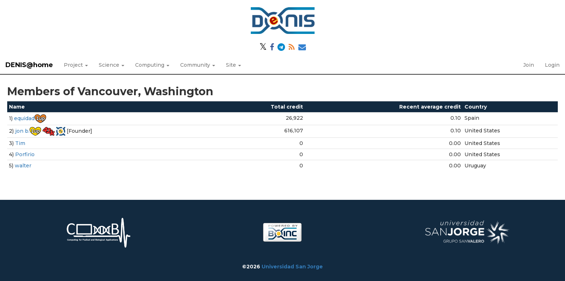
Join (528, 65)
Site (233, 65)
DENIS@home (29, 65)
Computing (152, 65)
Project (76, 65)
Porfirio (25, 154)
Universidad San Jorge (292, 266)
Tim (20, 143)
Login (552, 65)
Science (111, 65)
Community (197, 65)
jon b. (22, 131)
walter (23, 165)
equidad (24, 118)
